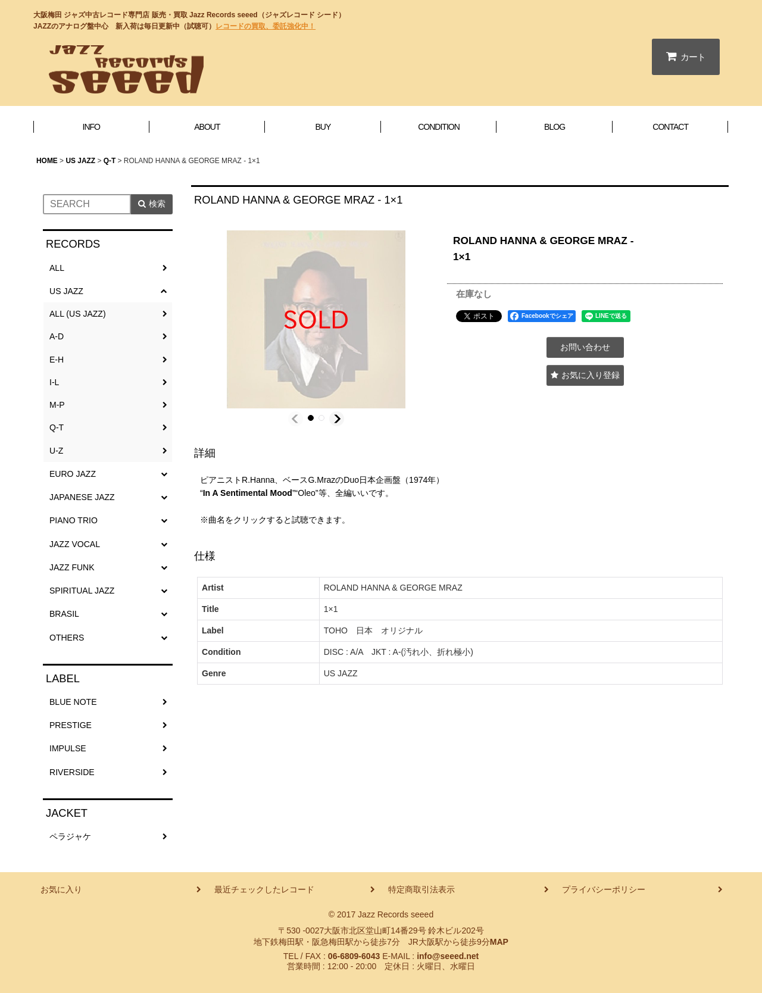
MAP (499, 942)
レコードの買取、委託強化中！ (266, 26)
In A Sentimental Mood (247, 493)
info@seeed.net (448, 956)
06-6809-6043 (354, 956)
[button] (295, 418)
